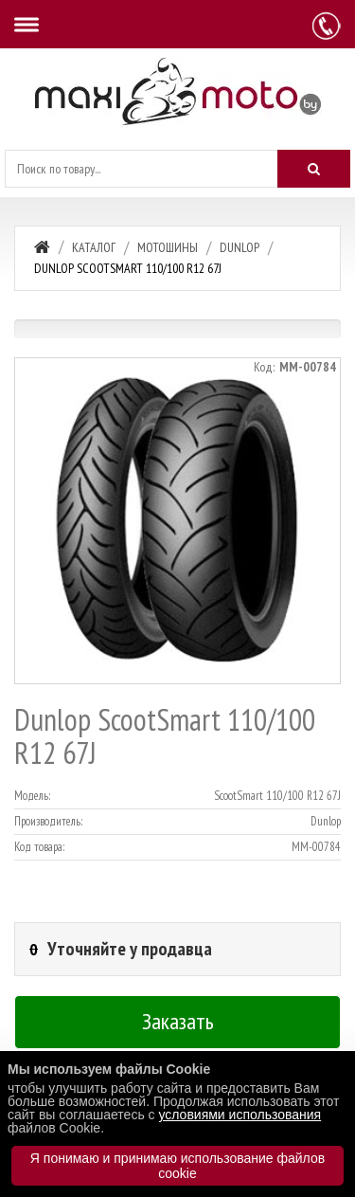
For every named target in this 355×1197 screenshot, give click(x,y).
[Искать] (313, 169)
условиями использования (239, 1114)
